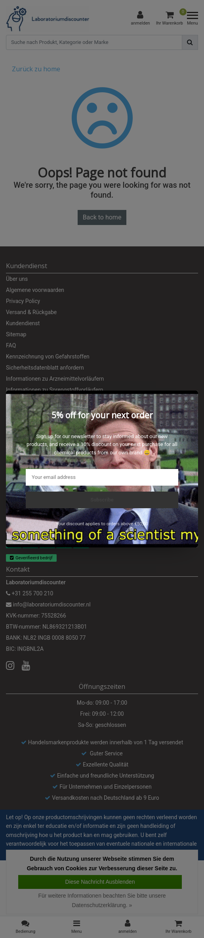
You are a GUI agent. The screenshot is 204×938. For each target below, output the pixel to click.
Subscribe (102, 500)
